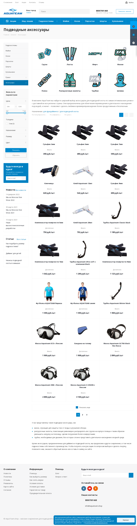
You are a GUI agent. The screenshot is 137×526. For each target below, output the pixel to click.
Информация (36, 469)
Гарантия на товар (37, 490)
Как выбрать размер (38, 476)
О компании (10, 469)
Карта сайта (9, 486)
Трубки (95, 91)
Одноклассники (95, 488)
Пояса (44, 91)
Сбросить (16, 155)
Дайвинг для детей (13, 253)
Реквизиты (8, 483)
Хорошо (126, 520)
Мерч (95, 64)
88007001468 (102, 10)
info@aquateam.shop (93, 506)
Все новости (20, 190)
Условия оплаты (36, 483)
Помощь (33, 473)
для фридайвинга (50, 111)
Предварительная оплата (40, 493)
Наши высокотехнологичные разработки (15, 225)
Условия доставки (37, 486)
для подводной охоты (69, 111)
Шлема (120, 91)
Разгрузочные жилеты (69, 91)
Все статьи (21, 239)
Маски (120, 64)
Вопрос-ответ (61, 476)
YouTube (89, 488)
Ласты (70, 64)
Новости (7, 473)
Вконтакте (83, 488)
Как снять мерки (36, 480)
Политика (8, 476)
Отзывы (7, 480)
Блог (57, 473)
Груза (44, 64)
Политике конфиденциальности (96, 523)
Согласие (7, 490)
